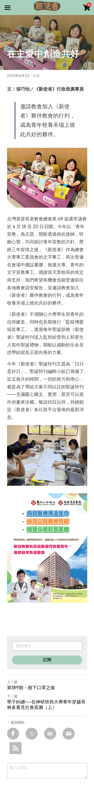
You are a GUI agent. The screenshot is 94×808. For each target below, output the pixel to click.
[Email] (69, 734)
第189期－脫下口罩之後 (31, 687)
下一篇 (12, 696)
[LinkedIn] (50, 734)
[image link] (47, 7)
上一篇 (12, 682)
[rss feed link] (16, 748)
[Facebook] (13, 734)
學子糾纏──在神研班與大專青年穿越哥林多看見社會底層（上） (46, 704)
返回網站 (16, 722)
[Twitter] (32, 734)
